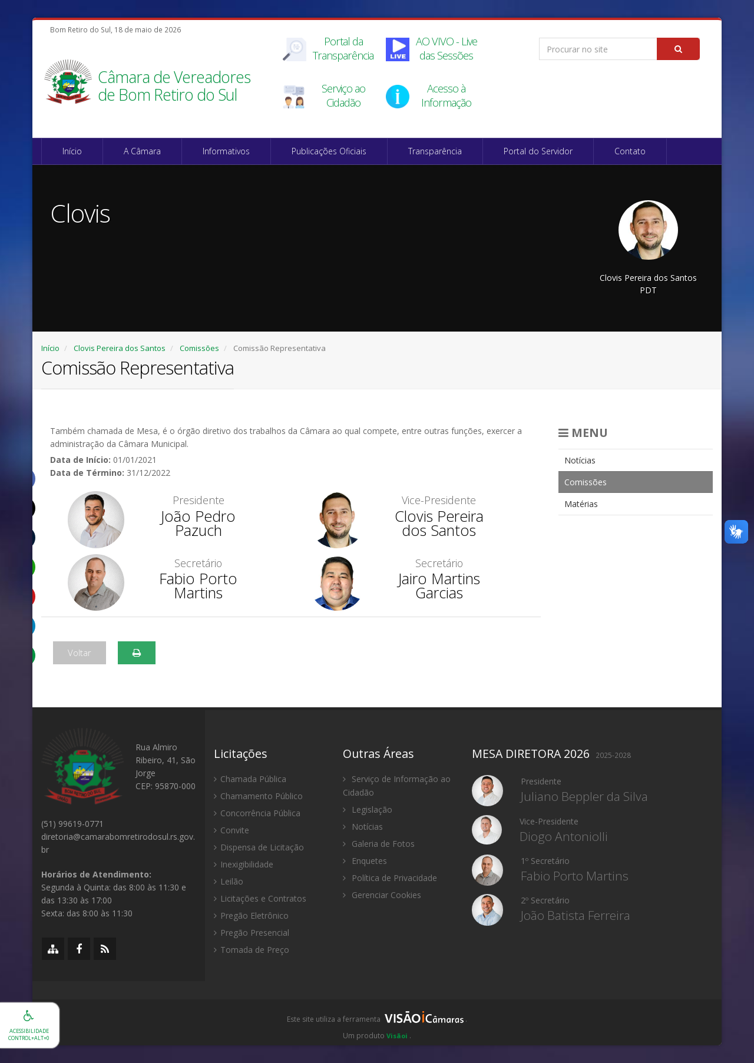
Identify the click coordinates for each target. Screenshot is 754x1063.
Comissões (199, 348)
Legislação (367, 809)
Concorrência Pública (257, 813)
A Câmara (142, 151)
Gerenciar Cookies (382, 894)
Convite (231, 830)
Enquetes (365, 860)
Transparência (435, 151)
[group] (377, 1022)
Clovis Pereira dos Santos (120, 348)
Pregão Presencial (251, 932)
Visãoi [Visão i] (397, 1035)
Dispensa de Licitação (259, 847)
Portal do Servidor (538, 151)
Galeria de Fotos (379, 843)
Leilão (228, 881)
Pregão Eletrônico (251, 915)
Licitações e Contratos (260, 898)
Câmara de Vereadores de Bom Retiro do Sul (174, 86)
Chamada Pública (250, 778)
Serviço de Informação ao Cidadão (397, 785)
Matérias (581, 503)
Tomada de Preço (251, 949)
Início (72, 151)
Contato (630, 151)
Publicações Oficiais (329, 151)
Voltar (79, 652)
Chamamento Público (258, 796)
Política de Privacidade (390, 877)
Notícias (580, 460)
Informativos (226, 151)
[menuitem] (635, 460)
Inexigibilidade (243, 864)
